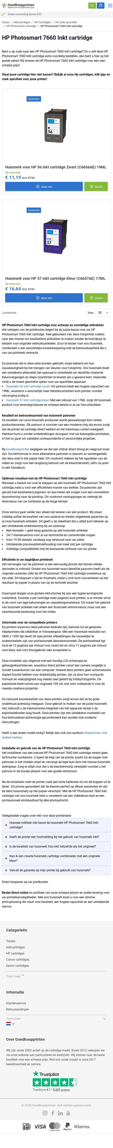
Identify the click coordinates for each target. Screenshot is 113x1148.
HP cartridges (15, 953)
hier (103, 74)
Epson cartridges (17, 965)
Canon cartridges (17, 959)
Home (5, 22)
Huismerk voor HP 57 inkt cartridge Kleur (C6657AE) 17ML (55, 278)
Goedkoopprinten (17, 449)
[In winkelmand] (96, 186)
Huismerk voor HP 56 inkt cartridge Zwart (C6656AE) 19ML (55, 167)
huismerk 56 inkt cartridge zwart (28, 386)
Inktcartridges (21, 22)
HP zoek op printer (66, 22)
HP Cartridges (42, 22)
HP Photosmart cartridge (21, 26)
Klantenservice (16, 1003)
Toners (10, 941)
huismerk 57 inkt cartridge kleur (27, 400)
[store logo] (18, 5)
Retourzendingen (17, 1009)
